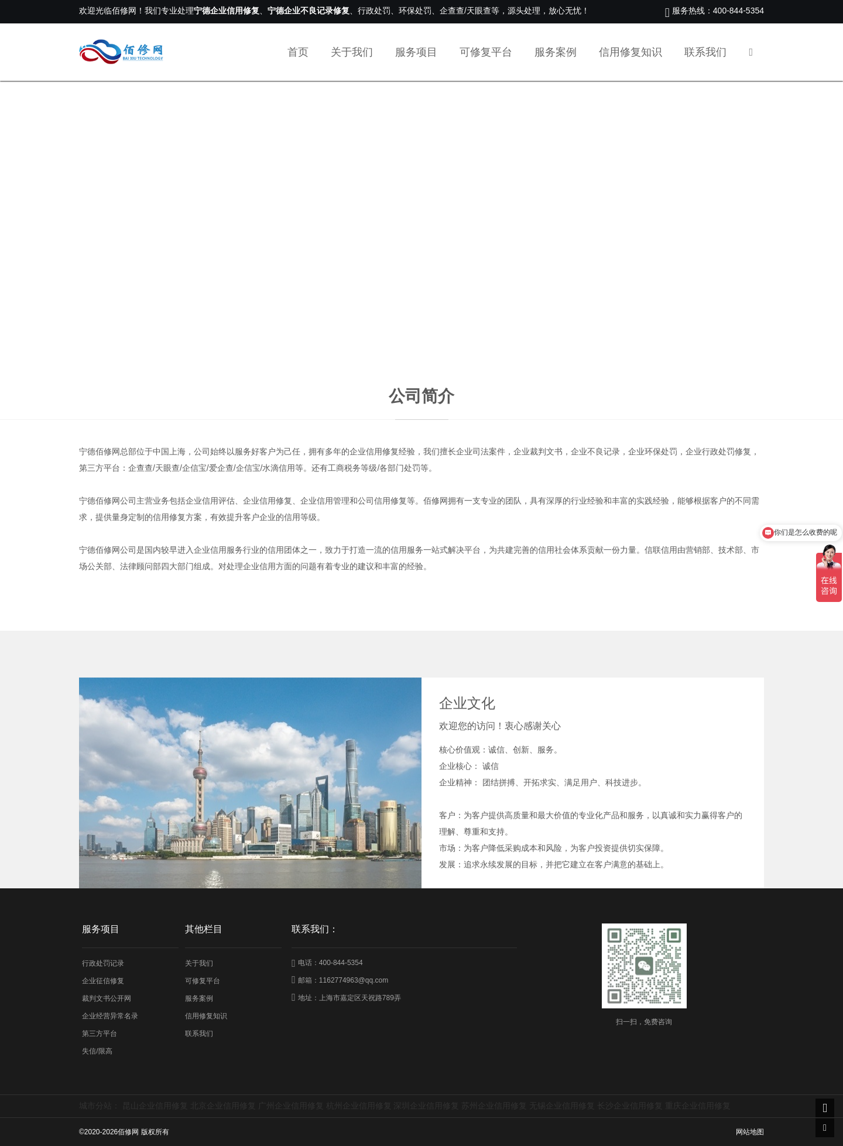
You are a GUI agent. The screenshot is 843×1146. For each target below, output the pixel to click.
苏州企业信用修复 (494, 1105)
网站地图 (750, 1132)
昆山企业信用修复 (155, 1105)
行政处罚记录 (103, 963)
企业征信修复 (103, 981)
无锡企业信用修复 (562, 1105)
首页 (298, 52)
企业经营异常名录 (110, 1016)
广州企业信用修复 (291, 1105)
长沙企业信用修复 (630, 1105)
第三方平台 (99, 1033)
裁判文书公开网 (106, 998)
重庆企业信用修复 (698, 1105)
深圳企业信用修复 (426, 1105)
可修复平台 (486, 52)
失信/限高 (97, 1051)
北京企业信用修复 (223, 1105)
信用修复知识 (630, 52)
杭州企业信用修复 (359, 1105)
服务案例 (555, 52)
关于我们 (352, 52)
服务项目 (416, 52)
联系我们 (705, 52)
